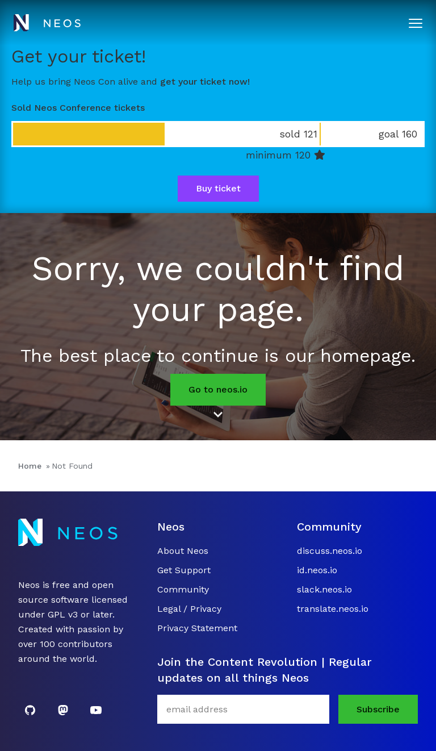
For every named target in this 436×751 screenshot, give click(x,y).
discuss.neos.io (329, 550)
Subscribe (378, 709)
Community (183, 589)
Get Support (184, 570)
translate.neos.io (332, 608)
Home (29, 465)
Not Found (72, 465)
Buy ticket (218, 188)
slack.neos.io (324, 589)
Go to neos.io (218, 389)
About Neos (182, 550)
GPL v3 (63, 614)
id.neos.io (317, 570)
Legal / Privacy (189, 608)
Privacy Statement (197, 628)
